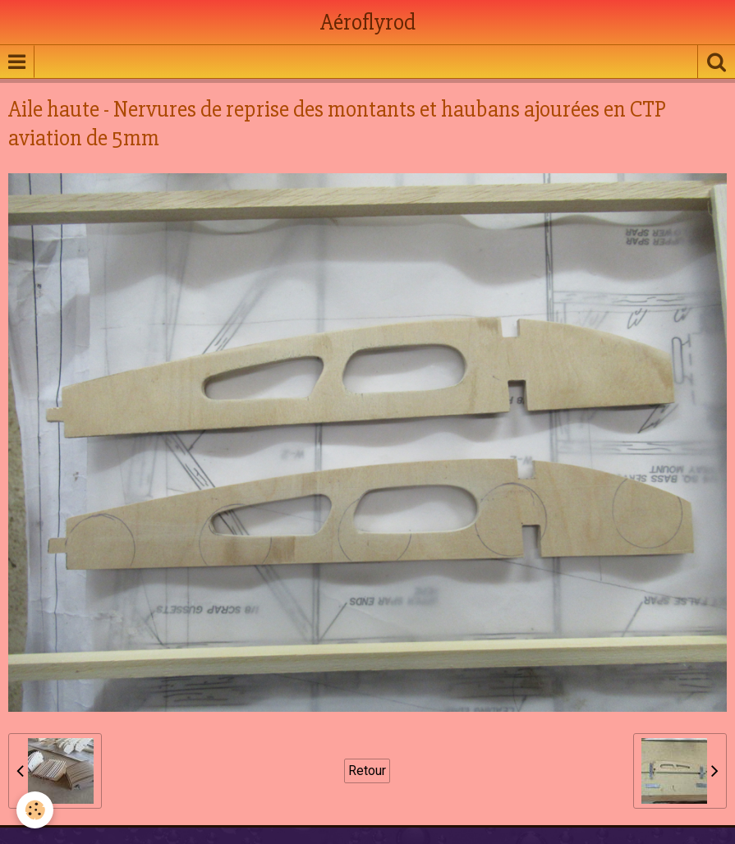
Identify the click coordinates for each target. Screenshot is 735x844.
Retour (367, 770)
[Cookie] (34, 809)
